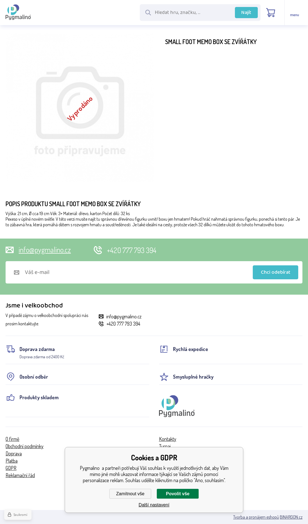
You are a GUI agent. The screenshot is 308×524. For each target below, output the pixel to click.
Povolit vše (177, 493)
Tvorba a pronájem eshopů (256, 517)
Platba (12, 461)
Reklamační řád (20, 475)
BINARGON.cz (291, 517)
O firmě (12, 439)
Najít (246, 12)
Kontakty (167, 439)
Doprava (14, 453)
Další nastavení (154, 505)
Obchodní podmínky (25, 446)
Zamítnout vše (130, 493)
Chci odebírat (275, 272)
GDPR (11, 468)
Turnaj (165, 446)
